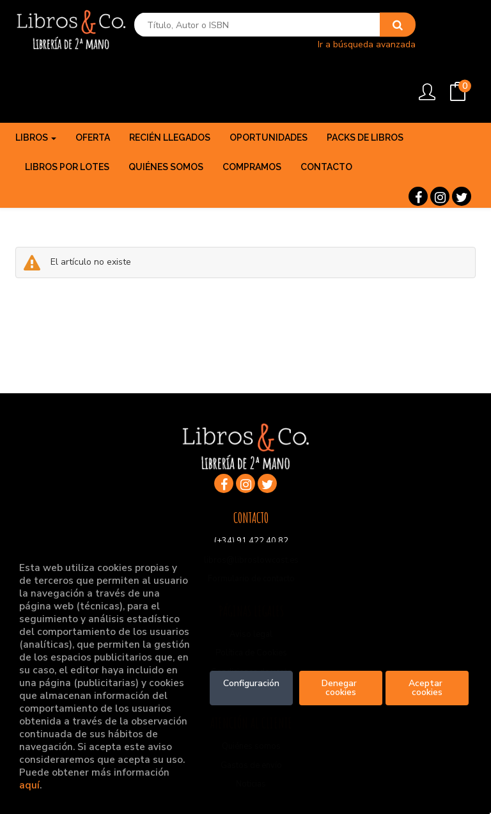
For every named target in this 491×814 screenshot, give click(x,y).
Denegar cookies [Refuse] (340, 687)
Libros (35, 85)
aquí (29, 785)
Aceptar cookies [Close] (427, 687)
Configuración (251, 683)
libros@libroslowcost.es (251, 507)
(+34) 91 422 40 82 (251, 488)
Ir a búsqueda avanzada (341, 48)
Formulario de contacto (251, 526)
